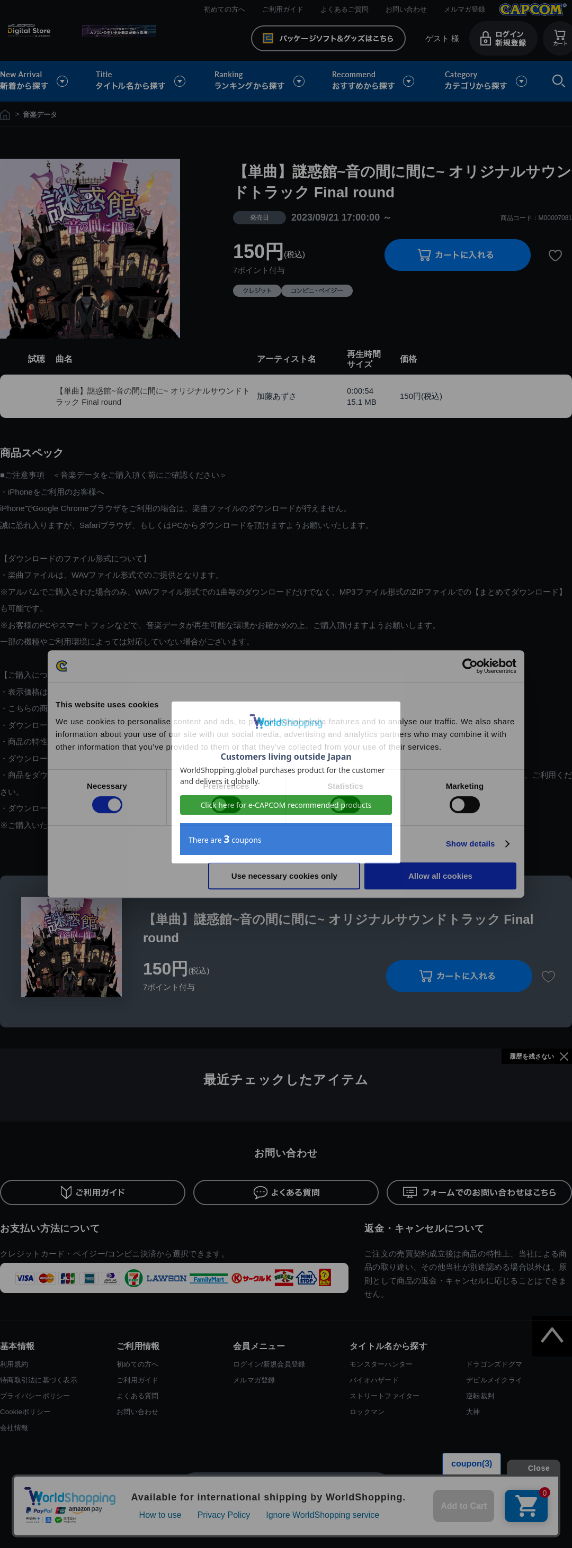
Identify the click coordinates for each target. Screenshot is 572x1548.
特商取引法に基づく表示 (38, 1380)
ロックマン (367, 1412)
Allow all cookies (440, 875)
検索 (556, 81)
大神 (473, 1412)
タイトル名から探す (142, 81)
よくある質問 (138, 1396)
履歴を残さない (532, 1056)
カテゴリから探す (485, 81)
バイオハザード (374, 1380)
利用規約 (14, 1364)
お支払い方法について (50, 1228)
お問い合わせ (406, 9)
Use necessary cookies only (284, 875)
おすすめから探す (375, 81)
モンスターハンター (381, 1364)
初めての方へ (224, 9)
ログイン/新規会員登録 (269, 1364)
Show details (470, 843)
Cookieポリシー (25, 1412)
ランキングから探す (260, 81)
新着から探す (41, 81)
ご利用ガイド (282, 9)
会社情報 (14, 1428)
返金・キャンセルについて (424, 1228)
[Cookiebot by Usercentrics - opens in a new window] (470, 666)
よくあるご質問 (344, 9)
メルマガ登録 (464, 9)
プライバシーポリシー (35, 1396)
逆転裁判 (480, 1396)
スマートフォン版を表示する (285, 1486)
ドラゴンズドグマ (494, 1364)
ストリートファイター (385, 1396)
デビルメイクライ (494, 1380)
